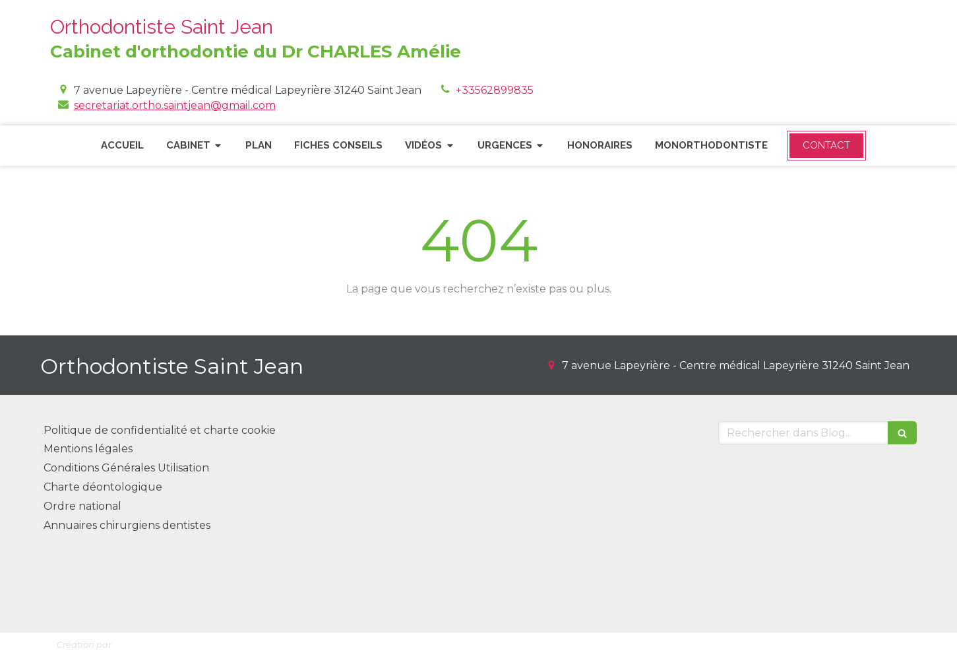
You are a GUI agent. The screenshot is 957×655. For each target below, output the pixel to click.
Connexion (872, 642)
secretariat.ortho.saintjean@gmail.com (175, 105)
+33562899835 (495, 90)
